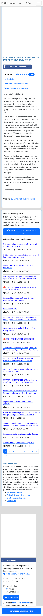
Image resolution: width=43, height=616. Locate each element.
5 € (7, 585)
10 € (15, 585)
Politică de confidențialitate (16, 83)
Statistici (9, 79)
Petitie (8, 74)
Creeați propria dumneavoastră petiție (21, 238)
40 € (8, 588)
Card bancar (14, 598)
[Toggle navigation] (38, 3)
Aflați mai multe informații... (16, 580)
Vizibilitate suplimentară (16, 88)
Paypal (11, 595)
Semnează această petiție (21, 209)
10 (6, 462)
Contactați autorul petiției (23, 199)
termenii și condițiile (21, 609)
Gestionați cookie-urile (16, 504)
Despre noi (11, 507)
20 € (24, 585)
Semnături (25, 74)
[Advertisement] (21, 31)
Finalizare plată (11, 604)
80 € (16, 588)
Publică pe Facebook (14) (16, 67)
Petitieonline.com (11, 3)
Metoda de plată (10, 592)
